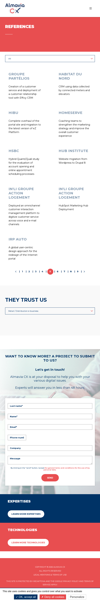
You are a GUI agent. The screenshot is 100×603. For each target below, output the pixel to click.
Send (50, 477)
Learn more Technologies (28, 542)
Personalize (77, 597)
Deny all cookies (52, 597)
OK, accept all (26, 597)
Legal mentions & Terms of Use (50, 575)
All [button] (50, 59)
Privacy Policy (71, 581)
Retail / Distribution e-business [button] (50, 311)
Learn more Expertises (26, 514)
